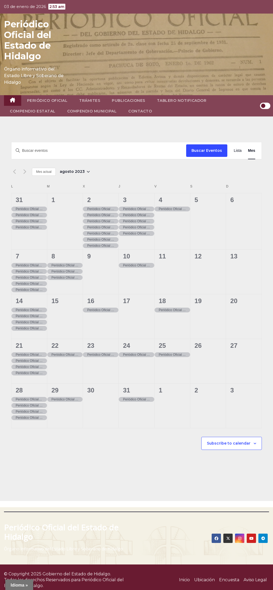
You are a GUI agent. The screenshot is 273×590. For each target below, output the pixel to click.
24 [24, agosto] (126, 345)
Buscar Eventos (206, 150)
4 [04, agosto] (160, 199)
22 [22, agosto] (55, 345)
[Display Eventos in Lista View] (238, 150)
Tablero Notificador (182, 100)
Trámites (89, 100)
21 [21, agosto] (19, 345)
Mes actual (44, 172)
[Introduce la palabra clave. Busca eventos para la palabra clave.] (98, 150)
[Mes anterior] (14, 172)
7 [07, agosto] (17, 256)
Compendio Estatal (33, 111)
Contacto (140, 111)
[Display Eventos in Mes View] (251, 150)
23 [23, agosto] (90, 345)
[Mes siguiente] (25, 172)
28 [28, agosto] (19, 390)
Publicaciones (128, 100)
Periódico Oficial (47, 100)
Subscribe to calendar (228, 443)
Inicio (184, 579)
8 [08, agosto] (53, 256)
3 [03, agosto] (124, 199)
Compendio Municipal (92, 111)
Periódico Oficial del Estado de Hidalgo (27, 40)
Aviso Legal (255, 579)
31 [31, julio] (19, 199)
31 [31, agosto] (126, 390)
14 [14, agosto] (19, 300)
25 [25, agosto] (162, 345)
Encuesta (229, 579)
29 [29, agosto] (55, 390)
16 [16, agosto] (90, 300)
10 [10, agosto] (126, 256)
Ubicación (204, 579)
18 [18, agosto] (162, 300)
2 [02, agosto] (89, 199)
